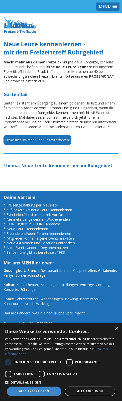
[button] (61, 382)
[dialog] (61, 362)
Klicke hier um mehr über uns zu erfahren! (37, 140)
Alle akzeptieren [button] (34, 391)
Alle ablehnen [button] (90, 391)
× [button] (116, 328)
